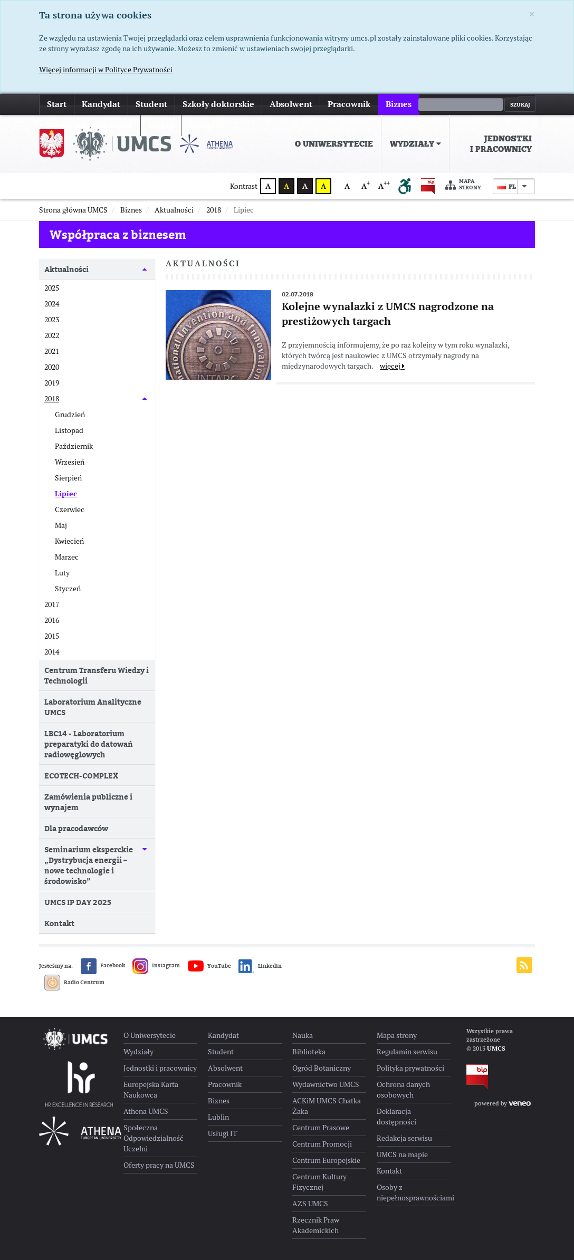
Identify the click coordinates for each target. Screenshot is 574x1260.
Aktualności (66, 269)
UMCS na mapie (402, 1154)
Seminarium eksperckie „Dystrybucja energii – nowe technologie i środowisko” (88, 865)
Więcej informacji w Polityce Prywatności (106, 69)
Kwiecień (69, 541)
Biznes (399, 104)
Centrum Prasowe (320, 1127)
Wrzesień (69, 462)
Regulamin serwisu (407, 1051)
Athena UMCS (145, 1111)
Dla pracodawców (76, 828)
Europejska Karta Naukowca (150, 1090)
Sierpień (68, 478)
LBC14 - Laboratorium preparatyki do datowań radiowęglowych (88, 744)
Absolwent (291, 104)
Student (151, 104)
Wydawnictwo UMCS (325, 1084)
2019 (51, 383)
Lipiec (66, 493)
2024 (51, 304)
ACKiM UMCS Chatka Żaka (326, 1106)
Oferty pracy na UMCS (159, 1165)
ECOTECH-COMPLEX (81, 775)
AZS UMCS (310, 1203)
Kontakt (59, 923)
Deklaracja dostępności (396, 1117)
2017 (51, 604)
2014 (51, 652)
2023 (51, 319)
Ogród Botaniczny (321, 1068)
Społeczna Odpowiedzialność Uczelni (153, 1138)
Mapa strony (463, 184)
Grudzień (70, 414)
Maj (61, 525)
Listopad (69, 430)
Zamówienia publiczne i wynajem (88, 802)
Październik (74, 446)
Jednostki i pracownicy (501, 144)
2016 (51, 620)
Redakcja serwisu (404, 1138)
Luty (62, 573)
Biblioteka (309, 1051)
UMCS (496, 1048)
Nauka (302, 1035)
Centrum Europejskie (326, 1160)
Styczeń (68, 588)
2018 (51, 398)
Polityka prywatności (410, 1068)
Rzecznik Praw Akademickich (315, 1225)
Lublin (218, 1117)
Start (56, 104)
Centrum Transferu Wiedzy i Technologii (96, 675)
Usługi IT (222, 1133)
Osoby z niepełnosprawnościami (414, 1192)
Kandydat (101, 104)
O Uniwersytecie (334, 144)
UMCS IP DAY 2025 (77, 902)
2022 (51, 335)
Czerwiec (69, 509)
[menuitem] (334, 144)
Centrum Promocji (322, 1144)
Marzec (67, 557)
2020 (51, 367)
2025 (51, 288)
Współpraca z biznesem (118, 234)
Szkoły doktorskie (218, 104)
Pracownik (349, 104)
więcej (439, 104)
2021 (51, 351)
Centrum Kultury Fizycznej (319, 1182)
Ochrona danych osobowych (403, 1090)
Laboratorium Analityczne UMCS (92, 707)
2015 (51, 636)
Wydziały (415, 144)
